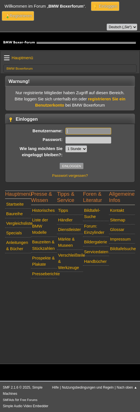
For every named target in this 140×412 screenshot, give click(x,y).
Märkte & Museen (66, 242)
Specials (14, 233)
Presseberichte (44, 274)
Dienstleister (69, 229)
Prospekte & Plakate (43, 261)
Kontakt (117, 210)
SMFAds (8, 400)
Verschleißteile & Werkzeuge (70, 261)
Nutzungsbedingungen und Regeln (87, 387)
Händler (65, 220)
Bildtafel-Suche (92, 213)
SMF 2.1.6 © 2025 (16, 387)
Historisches (43, 210)
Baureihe (14, 213)
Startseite (15, 204)
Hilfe (55, 387)
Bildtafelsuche (122, 248)
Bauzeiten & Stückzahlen (43, 245)
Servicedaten (96, 252)
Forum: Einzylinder (94, 229)
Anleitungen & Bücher (17, 245)
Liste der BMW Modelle (40, 226)
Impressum (120, 239)
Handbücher (95, 261)
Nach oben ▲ (127, 387)
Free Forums (28, 400)
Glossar (117, 229)
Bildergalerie (95, 242)
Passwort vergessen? (70, 175)
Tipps (63, 210)
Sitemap (117, 220)
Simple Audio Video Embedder (25, 406)
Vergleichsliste (18, 223)
